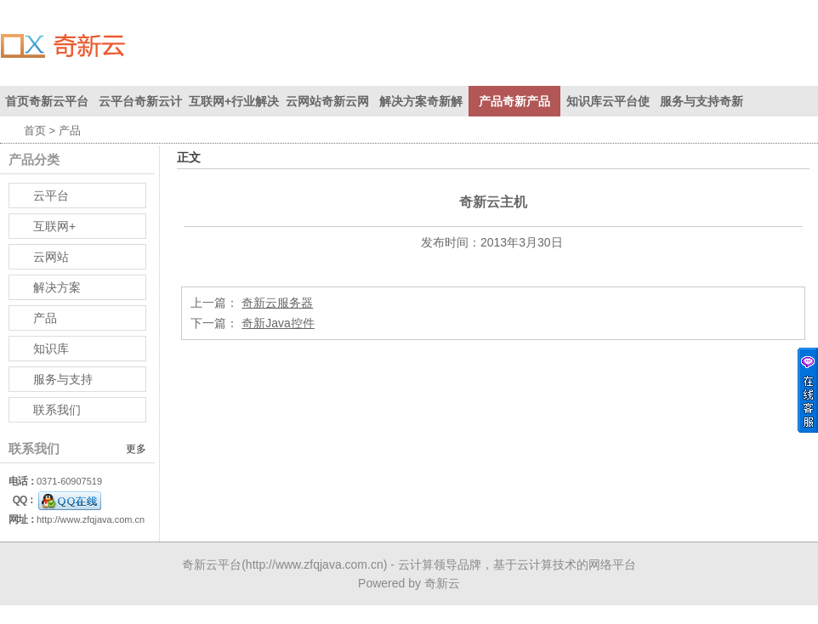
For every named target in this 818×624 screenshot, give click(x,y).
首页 (35, 130)
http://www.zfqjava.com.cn (91, 519)
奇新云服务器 (277, 302)
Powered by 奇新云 (409, 583)
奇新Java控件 (278, 323)
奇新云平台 (211, 564)
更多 (136, 449)
